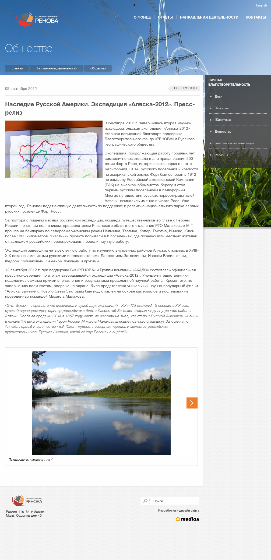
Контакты (256, 17)
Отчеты (165, 17)
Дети (218, 96)
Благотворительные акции (235, 143)
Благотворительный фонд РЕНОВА (37, 19)
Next (192, 402)
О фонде (142, 17)
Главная (16, 68)
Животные (223, 120)
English (261, 5)
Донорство (223, 131)
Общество (98, 68)
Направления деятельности (209, 17)
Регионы (221, 155)
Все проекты (185, 88)
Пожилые (222, 108)
